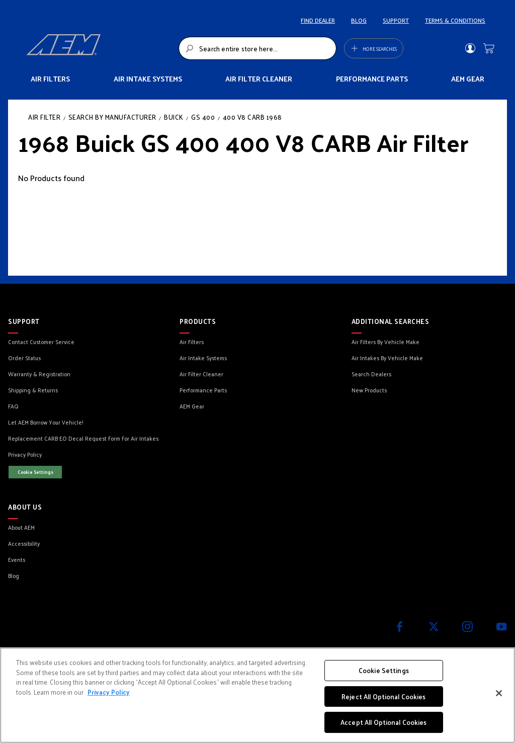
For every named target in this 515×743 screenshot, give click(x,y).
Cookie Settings (35, 472)
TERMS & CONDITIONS (455, 20)
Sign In (470, 48)
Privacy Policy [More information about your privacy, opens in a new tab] (109, 692)
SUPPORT (396, 20)
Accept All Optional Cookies (383, 722)
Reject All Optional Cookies (383, 696)
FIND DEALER (318, 20)
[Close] (499, 693)
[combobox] (257, 48)
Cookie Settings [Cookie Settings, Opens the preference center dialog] (384, 670)
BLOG (359, 20)
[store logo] (100, 48)
